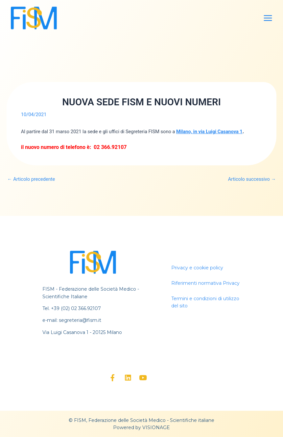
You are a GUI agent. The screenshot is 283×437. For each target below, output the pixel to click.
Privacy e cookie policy (197, 268)
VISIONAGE (156, 427)
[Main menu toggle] (267, 18)
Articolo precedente (31, 179)
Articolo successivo (252, 179)
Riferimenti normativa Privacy (205, 283)
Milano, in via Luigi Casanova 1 (209, 132)
